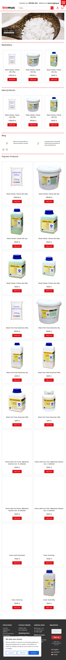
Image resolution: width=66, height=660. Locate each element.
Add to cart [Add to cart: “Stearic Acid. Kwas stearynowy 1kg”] (17, 380)
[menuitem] (54, 649)
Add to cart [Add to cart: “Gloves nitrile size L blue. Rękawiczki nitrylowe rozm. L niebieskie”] (49, 471)
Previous (3, 149)
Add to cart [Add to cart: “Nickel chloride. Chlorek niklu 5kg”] (33, 79)
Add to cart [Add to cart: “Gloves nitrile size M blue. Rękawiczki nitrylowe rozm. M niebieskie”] (17, 518)
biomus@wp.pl (53, 3)
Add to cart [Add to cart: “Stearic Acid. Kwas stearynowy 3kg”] (49, 335)
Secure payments (8, 633)
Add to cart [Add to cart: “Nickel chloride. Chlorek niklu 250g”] (17, 290)
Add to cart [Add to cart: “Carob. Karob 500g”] (49, 607)
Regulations (6, 630)
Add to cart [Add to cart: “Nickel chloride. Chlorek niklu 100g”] (49, 290)
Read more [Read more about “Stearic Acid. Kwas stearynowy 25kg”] (17, 335)
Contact (5, 628)
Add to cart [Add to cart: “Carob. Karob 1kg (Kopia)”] (17, 563)
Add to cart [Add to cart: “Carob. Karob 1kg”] (17, 607)
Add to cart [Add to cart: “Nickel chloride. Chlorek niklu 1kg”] (54, 79)
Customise (11, 653)
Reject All (22, 653)
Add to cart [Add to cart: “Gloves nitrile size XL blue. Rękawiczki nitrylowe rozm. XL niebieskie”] (17, 471)
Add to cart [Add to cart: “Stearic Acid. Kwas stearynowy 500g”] (49, 380)
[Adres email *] (56, 631)
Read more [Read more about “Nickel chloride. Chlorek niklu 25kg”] (12, 79)
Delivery (5, 632)
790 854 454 (33, 3)
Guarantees (6, 635)
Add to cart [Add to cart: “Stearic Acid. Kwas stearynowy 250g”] (17, 424)
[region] (22, 646)
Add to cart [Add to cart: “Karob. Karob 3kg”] (49, 563)
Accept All (33, 653)
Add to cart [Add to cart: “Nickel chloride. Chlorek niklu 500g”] (49, 246)
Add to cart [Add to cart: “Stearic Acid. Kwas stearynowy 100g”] (49, 424)
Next (7, 149)
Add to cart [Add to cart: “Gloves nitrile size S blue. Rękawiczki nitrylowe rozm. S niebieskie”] (49, 518)
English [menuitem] (56, 650)
